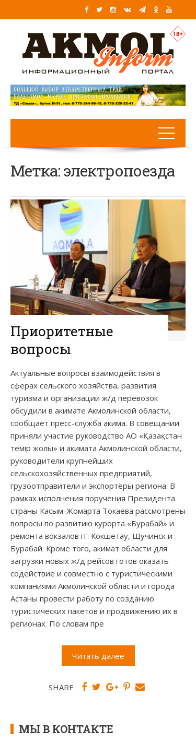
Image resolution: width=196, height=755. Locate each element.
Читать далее (98, 656)
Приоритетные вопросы (61, 340)
